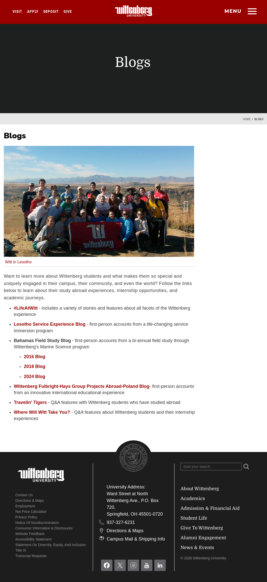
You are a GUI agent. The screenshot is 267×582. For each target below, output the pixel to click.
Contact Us (24, 495)
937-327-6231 (121, 522)
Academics (193, 498)
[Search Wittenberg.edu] (211, 466)
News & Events (197, 547)
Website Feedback (29, 534)
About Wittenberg (200, 488)
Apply (32, 11)
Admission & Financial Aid (210, 508)
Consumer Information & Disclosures (44, 528)
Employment (25, 506)
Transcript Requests (31, 556)
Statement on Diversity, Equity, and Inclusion (50, 545)
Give (68, 11)
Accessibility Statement (33, 539)
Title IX (20, 550)
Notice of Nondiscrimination (37, 523)
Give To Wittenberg (202, 527)
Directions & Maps (29, 500)
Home (247, 119)
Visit (17, 11)
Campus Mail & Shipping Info (136, 539)
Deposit (51, 11)
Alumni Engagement (203, 537)
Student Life (194, 518)
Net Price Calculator (31, 512)
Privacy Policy (26, 517)
